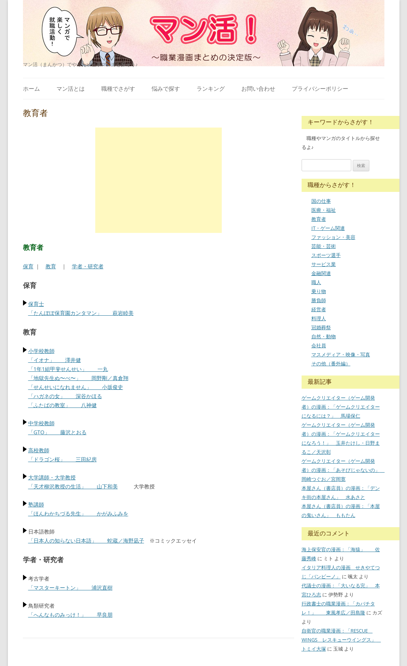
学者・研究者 (88, 266)
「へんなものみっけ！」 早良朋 (70, 614)
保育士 (36, 303)
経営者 (318, 309)
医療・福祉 (323, 210)
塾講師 (36, 504)
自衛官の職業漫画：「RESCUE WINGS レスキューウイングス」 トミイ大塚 (341, 639)
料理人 (318, 318)
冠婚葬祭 (321, 327)
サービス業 (323, 264)
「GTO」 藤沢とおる (57, 432)
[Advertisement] (158, 180)
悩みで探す (166, 88)
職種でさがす (118, 88)
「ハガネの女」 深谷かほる (65, 396)
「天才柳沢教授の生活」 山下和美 (73, 486)
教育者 (318, 219)
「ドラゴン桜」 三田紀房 (62, 459)
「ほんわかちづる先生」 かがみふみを (78, 513)
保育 (28, 266)
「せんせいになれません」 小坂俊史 (75, 387)
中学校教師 (41, 423)
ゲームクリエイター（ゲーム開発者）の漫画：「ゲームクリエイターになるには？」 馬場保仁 (341, 406)
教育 (51, 266)
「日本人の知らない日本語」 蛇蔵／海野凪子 (86, 540)
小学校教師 (41, 350)
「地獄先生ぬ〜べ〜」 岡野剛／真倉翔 (78, 378)
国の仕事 (321, 201)
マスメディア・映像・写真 (340, 354)
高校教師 (38, 450)
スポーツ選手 (326, 255)
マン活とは (70, 88)
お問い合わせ (258, 88)
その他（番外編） (331, 363)
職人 (316, 282)
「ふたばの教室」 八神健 (62, 405)
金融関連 (321, 273)
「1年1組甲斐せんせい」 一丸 (68, 369)
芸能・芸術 (323, 246)
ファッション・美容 (333, 237)
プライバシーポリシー (320, 88)
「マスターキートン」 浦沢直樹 (70, 587)
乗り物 (318, 291)
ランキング (211, 88)
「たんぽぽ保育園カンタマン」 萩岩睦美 (81, 312)
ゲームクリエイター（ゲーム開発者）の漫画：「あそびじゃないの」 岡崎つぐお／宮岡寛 (343, 470)
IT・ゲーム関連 (328, 228)
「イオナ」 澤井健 (54, 359)
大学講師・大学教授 (52, 477)
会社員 (318, 345)
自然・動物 (323, 336)
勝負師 (318, 300)
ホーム (31, 88)
